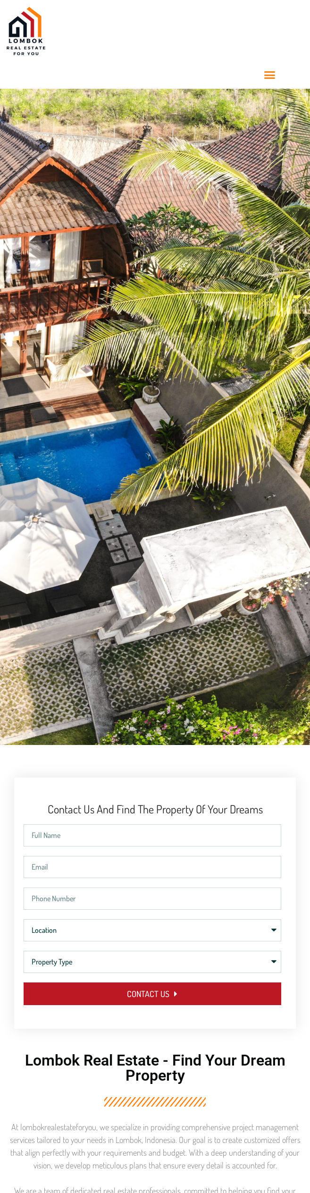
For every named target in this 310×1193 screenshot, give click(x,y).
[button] (269, 75)
